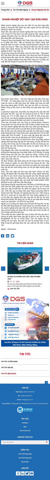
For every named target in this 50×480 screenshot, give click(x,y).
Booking (25, 423)
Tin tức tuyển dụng (9, 362)
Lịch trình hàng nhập (25, 454)
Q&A (25, 427)
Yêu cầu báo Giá (25, 430)
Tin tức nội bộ (7, 368)
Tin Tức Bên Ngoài (20, 10)
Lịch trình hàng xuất (25, 458)
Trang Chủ (5, 10)
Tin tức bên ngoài (8, 374)
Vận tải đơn (25, 462)
